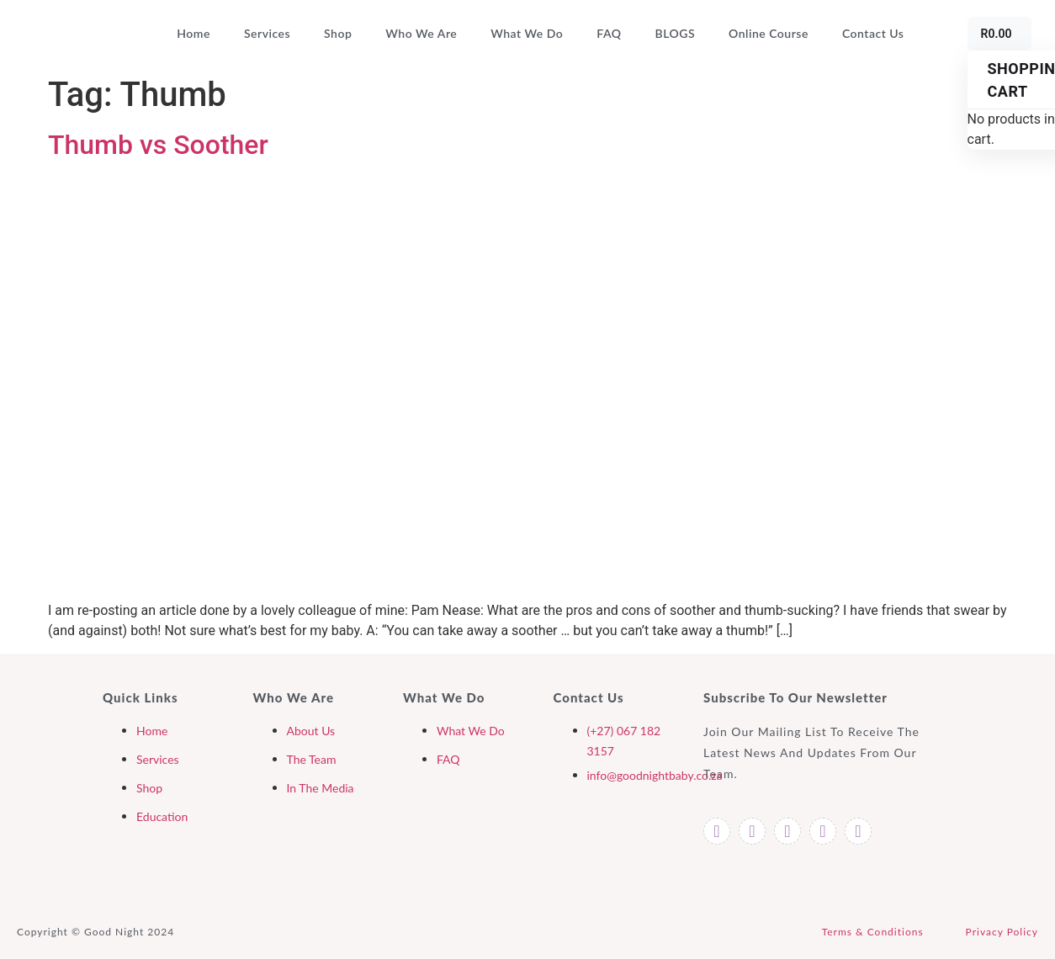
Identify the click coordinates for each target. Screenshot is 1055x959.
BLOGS (675, 33)
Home (193, 33)
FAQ (608, 33)
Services (267, 33)
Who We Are (421, 33)
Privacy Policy (1002, 931)
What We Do (526, 33)
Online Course (768, 33)
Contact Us (873, 33)
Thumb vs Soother (158, 145)
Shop (338, 33)
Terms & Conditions (873, 931)
